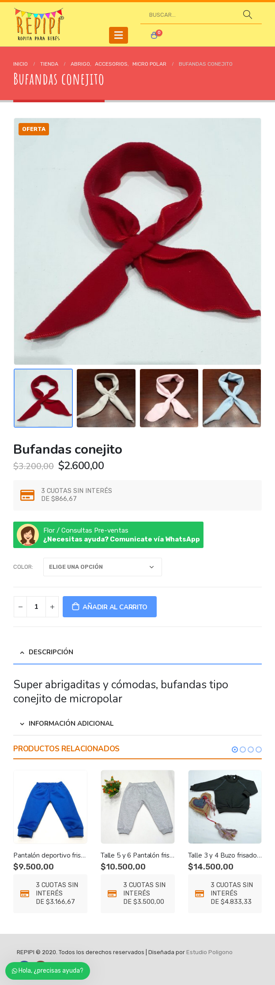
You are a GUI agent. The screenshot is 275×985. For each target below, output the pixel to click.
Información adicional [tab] (71, 723)
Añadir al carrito (115, 607)
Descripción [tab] (51, 652)
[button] (235, 749)
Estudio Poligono (209, 952)
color (22, 566)
